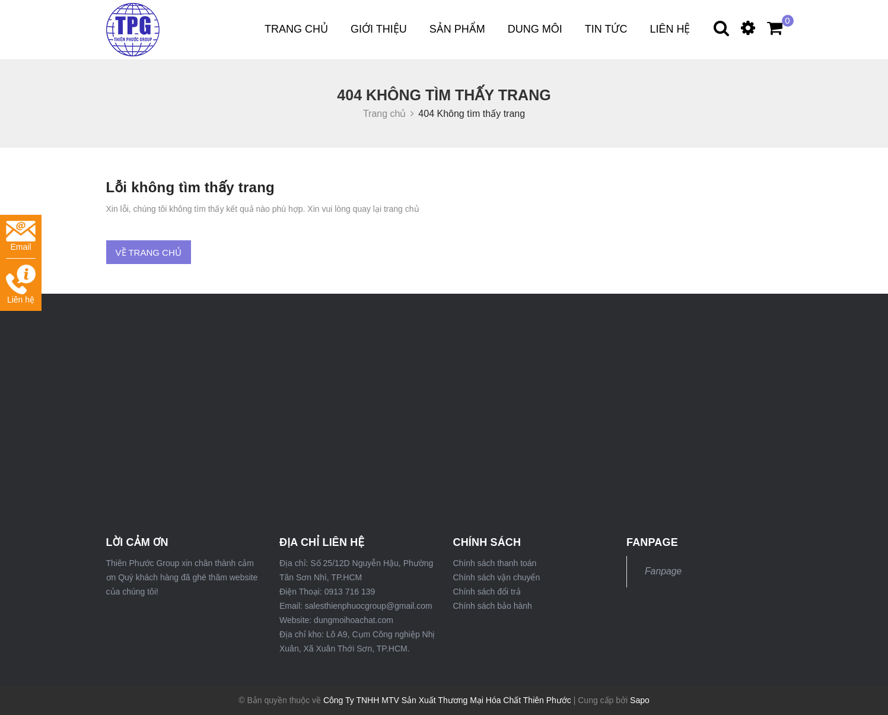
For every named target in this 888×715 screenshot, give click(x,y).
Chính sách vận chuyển (496, 577)
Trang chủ (296, 29)
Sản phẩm (457, 29)
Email (21, 236)
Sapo (640, 700)
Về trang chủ (149, 252)
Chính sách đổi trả (487, 591)
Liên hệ (670, 29)
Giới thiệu (379, 29)
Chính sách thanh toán (495, 563)
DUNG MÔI (535, 29)
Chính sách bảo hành (492, 606)
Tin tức (606, 29)
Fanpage (663, 571)
